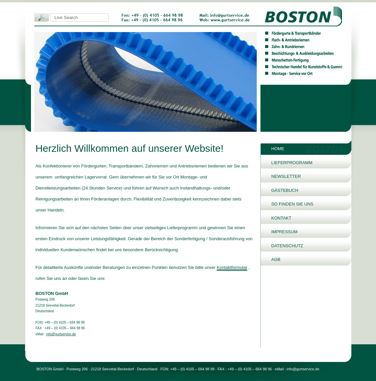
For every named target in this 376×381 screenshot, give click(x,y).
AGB (275, 259)
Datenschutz (287, 245)
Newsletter (286, 176)
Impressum (284, 231)
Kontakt (281, 218)
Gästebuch (284, 190)
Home (277, 148)
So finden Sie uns (292, 204)
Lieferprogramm (292, 162)
